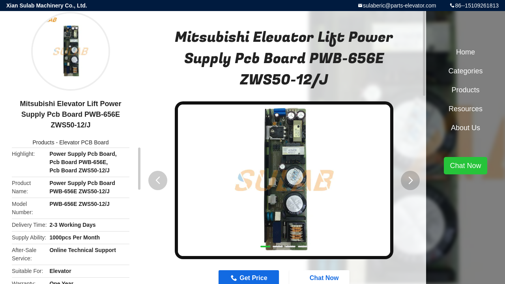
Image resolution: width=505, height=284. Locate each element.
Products (43, 142)
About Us (465, 128)
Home (465, 52)
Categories (465, 71)
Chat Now (465, 166)
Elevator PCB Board (83, 142)
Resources (466, 109)
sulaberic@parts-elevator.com (399, 5)
